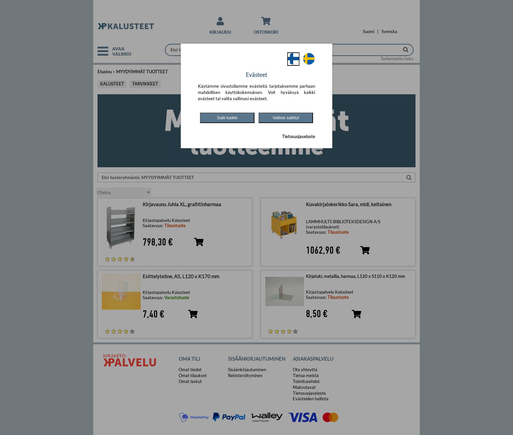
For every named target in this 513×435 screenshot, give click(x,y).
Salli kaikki (227, 117)
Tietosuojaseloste (298, 136)
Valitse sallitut (286, 117)
